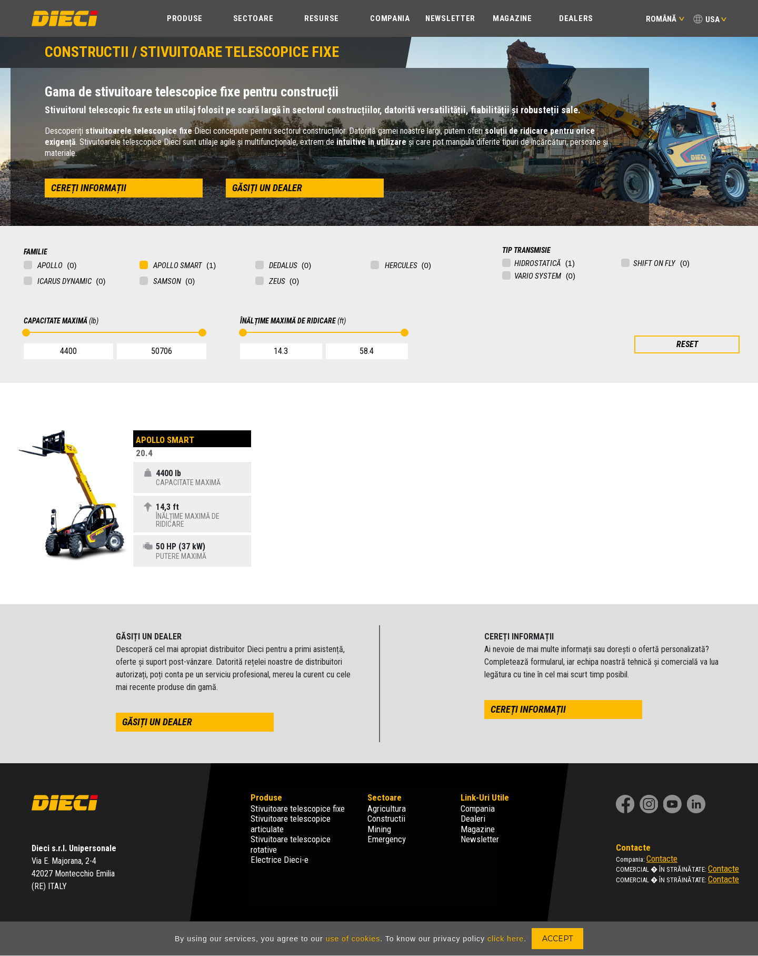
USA (712, 19)
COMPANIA (390, 18)
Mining (379, 829)
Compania (478, 808)
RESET (687, 344)
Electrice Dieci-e (279, 859)
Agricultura (386, 808)
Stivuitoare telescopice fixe (298, 808)
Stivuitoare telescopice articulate (291, 823)
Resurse (321, 18)
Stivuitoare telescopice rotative (291, 844)
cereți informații (88, 187)
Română (665, 19)
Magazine (512, 18)
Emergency (386, 839)
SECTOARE (253, 18)
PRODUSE (185, 18)
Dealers (576, 18)
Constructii (386, 818)
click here (505, 938)
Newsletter (450, 18)
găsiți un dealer (267, 187)
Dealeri (473, 818)
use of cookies (353, 938)
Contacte (661, 858)
